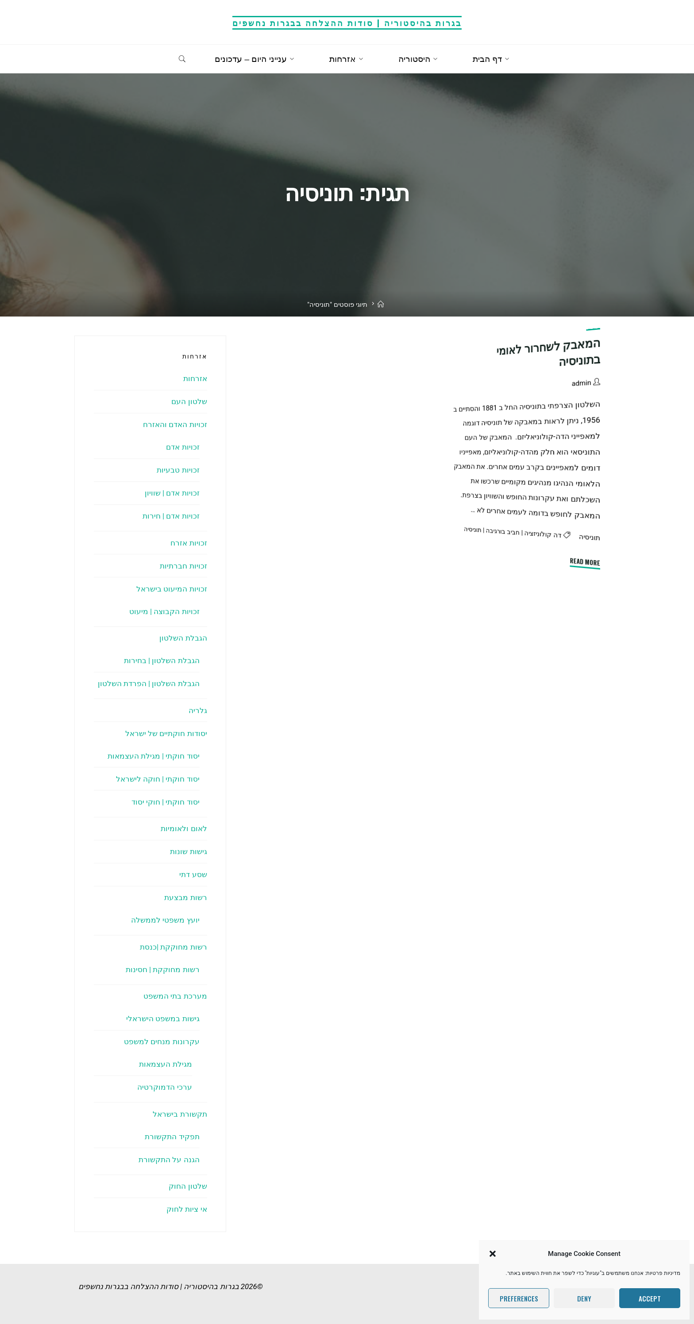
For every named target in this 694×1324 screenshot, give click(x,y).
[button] (492, 1253)
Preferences (519, 1298)
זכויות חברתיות (183, 565)
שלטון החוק (188, 1186)
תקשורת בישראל (180, 1114)
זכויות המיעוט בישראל (171, 588)
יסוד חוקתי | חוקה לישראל (158, 779)
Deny (584, 1298)
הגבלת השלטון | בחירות (162, 660)
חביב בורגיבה (503, 532)
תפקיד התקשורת (172, 1136)
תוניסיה (589, 537)
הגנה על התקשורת (169, 1159)
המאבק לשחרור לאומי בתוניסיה (549, 352)
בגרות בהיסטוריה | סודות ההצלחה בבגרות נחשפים (347, 22)
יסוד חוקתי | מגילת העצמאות (154, 756)
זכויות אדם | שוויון (172, 492)
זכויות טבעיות (178, 469)
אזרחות (195, 378)
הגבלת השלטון (183, 637)
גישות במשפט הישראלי (162, 1018)
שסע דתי (193, 874)
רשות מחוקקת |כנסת (173, 946)
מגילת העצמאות (165, 1064)
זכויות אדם (182, 447)
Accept (650, 1298)
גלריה (198, 710)
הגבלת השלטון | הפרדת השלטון (149, 683)
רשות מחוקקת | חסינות (163, 969)
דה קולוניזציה (543, 534)
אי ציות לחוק (186, 1209)
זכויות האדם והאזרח (175, 424)
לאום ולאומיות (184, 828)
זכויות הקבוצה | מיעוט (164, 611)
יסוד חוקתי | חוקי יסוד (165, 801)
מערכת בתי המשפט (175, 996)
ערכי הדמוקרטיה (164, 1087)
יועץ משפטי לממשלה (165, 920)
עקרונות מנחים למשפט (161, 1041)
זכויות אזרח (188, 542)
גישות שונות (188, 851)
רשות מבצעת (185, 897)
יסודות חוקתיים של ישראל (166, 733)
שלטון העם (189, 401)
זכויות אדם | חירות (171, 515)
